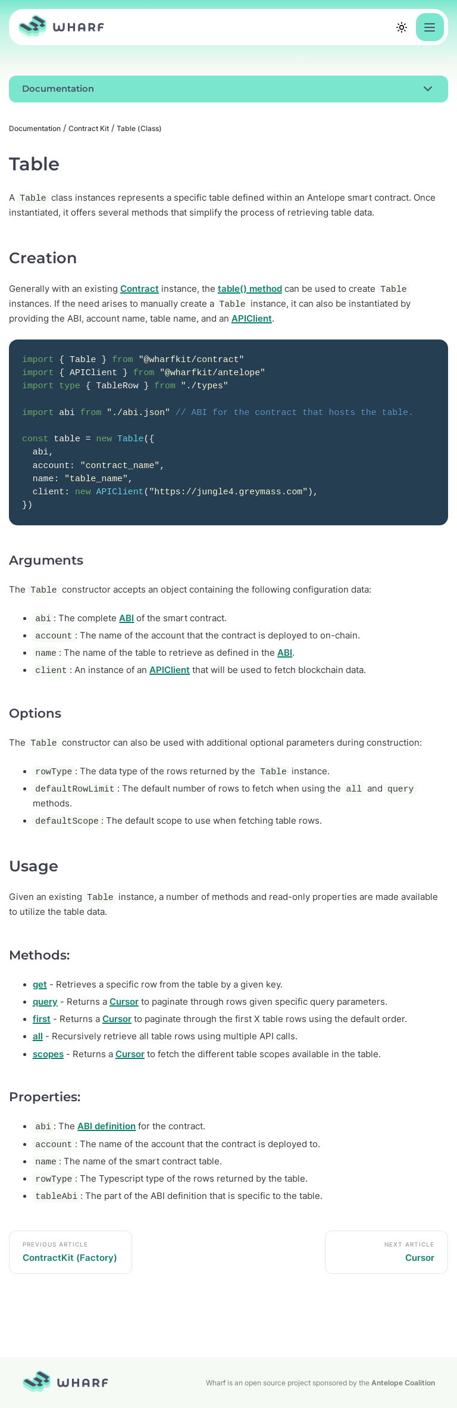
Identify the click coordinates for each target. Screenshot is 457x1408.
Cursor (124, 1001)
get (40, 984)
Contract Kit (88, 128)
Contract (139, 289)
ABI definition (106, 1126)
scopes (48, 1054)
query (45, 1001)
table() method (250, 289)
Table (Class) (139, 128)
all (38, 1036)
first (42, 1019)
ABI (126, 618)
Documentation (35, 128)
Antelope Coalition (403, 1382)
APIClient (251, 318)
